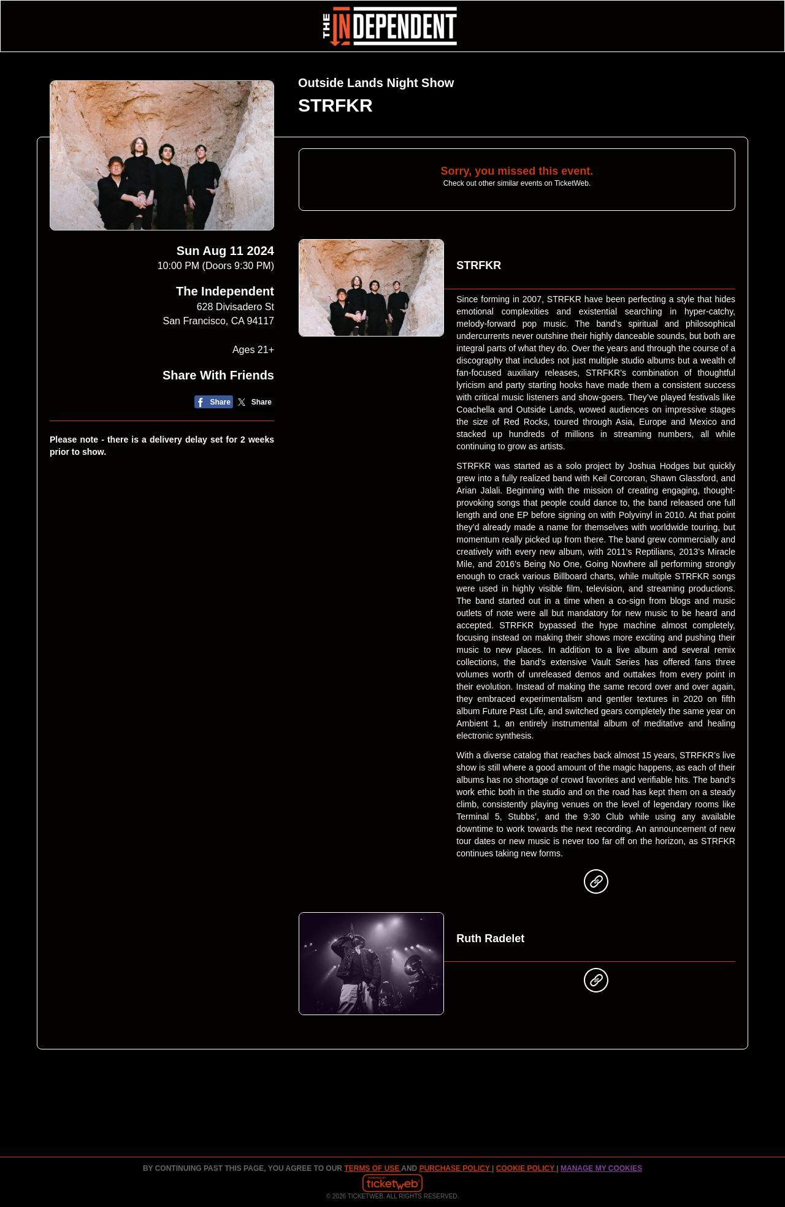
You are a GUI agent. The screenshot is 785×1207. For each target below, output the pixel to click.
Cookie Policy (526, 1168)
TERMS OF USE (372, 1168)
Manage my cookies (601, 1168)
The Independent (225, 291)
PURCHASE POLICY (455, 1168)
